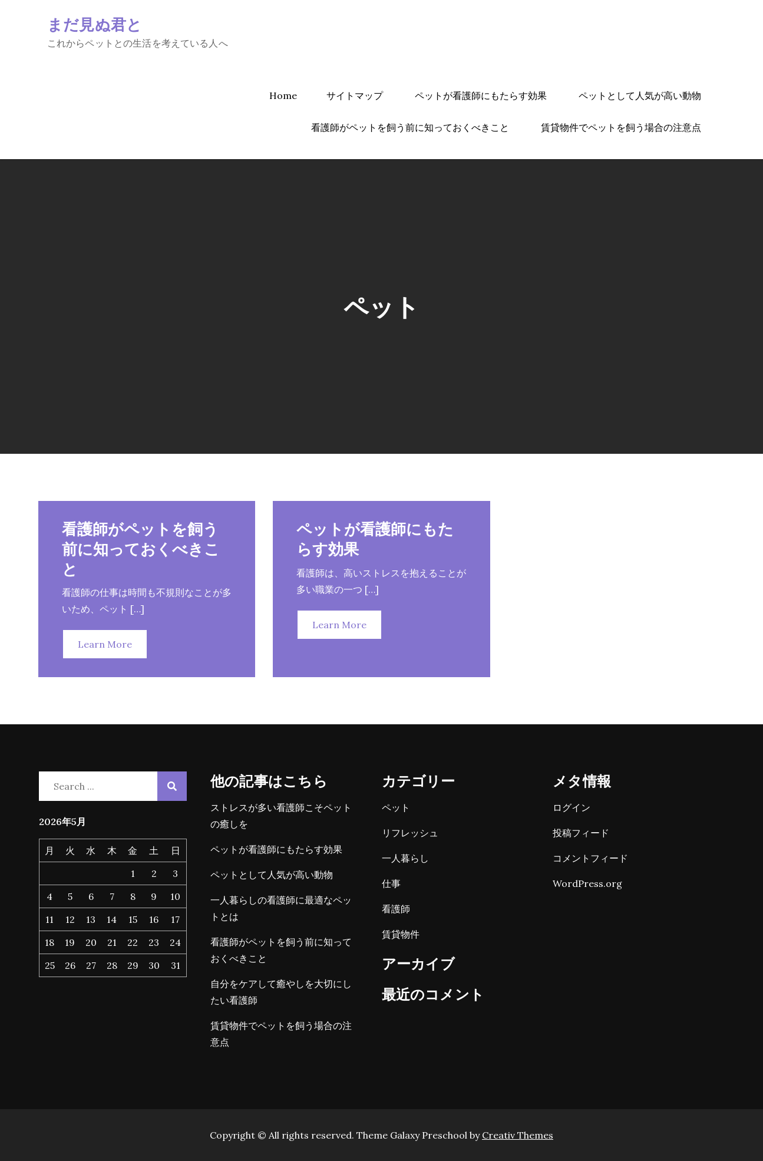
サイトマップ (354, 95)
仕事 (391, 883)
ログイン (571, 807)
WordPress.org (587, 883)
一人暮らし (405, 858)
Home (283, 95)
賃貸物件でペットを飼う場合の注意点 (621, 127)
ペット (396, 807)
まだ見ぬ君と (95, 24)
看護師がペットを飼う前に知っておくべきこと (410, 127)
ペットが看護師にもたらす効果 (481, 95)
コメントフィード (590, 858)
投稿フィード (581, 833)
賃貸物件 (401, 934)
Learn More (105, 644)
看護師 (396, 909)
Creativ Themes (517, 1135)
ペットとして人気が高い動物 (640, 95)
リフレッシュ (410, 833)
